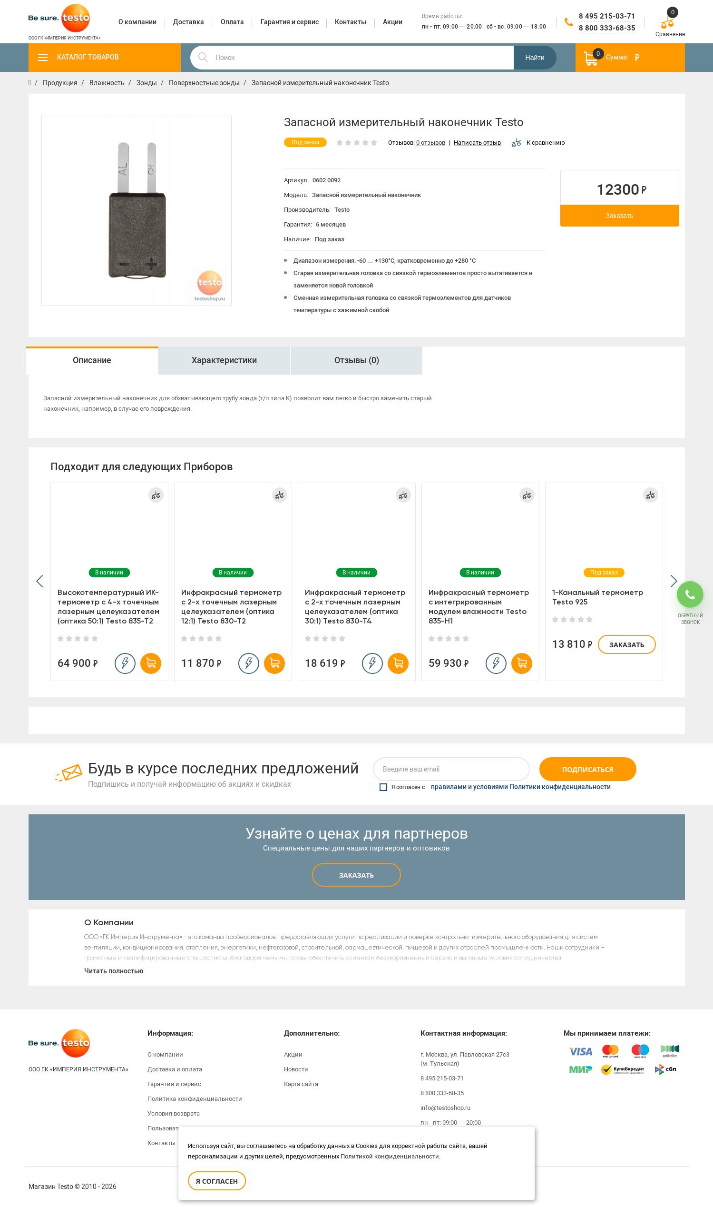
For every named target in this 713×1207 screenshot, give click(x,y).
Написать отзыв (477, 143)
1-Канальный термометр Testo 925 (597, 597)
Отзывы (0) (356, 360)
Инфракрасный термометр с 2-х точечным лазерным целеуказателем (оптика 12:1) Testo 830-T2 (231, 606)
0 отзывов (430, 143)
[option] (92, 360)
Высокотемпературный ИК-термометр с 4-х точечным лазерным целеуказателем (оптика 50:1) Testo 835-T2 (108, 606)
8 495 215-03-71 (607, 16)
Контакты (161, 1143)
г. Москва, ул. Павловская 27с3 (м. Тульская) (464, 1059)
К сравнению (538, 142)
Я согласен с (495, 787)
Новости (296, 1069)
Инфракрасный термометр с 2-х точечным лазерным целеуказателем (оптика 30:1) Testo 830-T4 (355, 606)
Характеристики (224, 360)
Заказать (620, 215)
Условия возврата (173, 1113)
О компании (165, 1054)
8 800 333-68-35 (607, 28)
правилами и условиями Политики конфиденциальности (521, 787)
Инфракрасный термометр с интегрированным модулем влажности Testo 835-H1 (479, 606)
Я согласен (217, 1181)
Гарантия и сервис (174, 1084)
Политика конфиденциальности (194, 1098)
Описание (92, 360)
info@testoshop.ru (445, 1107)
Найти (535, 57)
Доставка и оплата (174, 1069)
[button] (39, 581)
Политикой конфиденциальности (390, 1156)
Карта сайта (301, 1084)
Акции (293, 1054)
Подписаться (588, 769)
